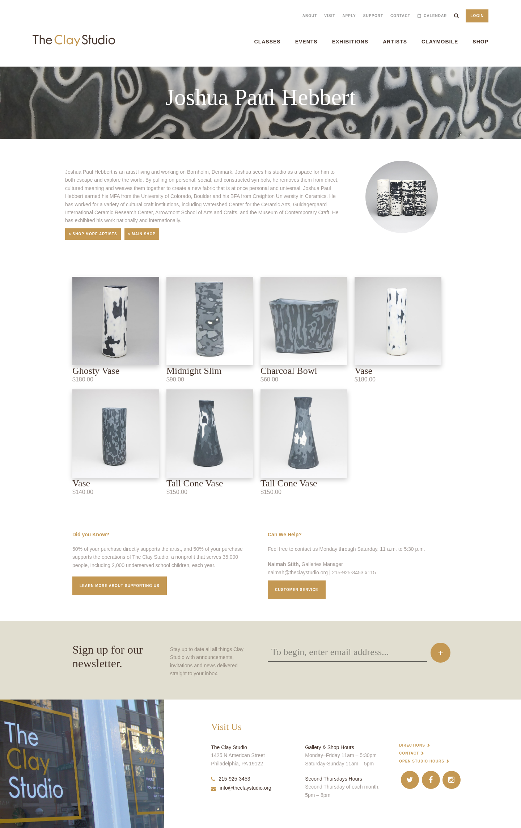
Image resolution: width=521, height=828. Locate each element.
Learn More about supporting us (120, 586)
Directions (412, 745)
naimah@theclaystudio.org (298, 572)
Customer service (296, 590)
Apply (349, 16)
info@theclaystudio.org (241, 788)
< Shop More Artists (93, 234)
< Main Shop (142, 234)
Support (373, 16)
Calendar (435, 16)
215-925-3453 (230, 779)
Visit (329, 16)
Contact (400, 16)
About (309, 16)
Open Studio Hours (421, 761)
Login (477, 16)
